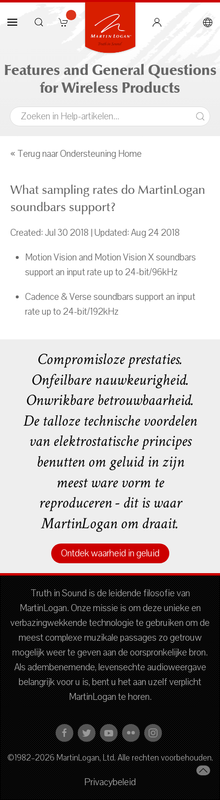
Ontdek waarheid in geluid (110, 553)
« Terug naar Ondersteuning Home (76, 153)
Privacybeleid (110, 782)
